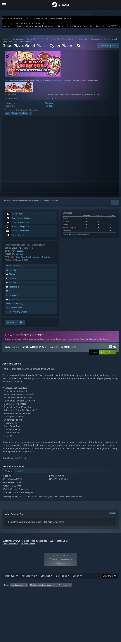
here (50, 524)
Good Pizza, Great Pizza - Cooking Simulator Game (68, 41)
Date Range (61, 582)
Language (45, 582)
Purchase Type (28, 582)
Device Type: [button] (50, 595)
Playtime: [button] (72, 591)
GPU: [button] (36, 595)
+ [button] (30, 115)
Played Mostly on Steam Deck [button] (94, 591)
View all (112, 515)
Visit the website (14, 267)
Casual (14, 115)
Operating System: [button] (10, 595)
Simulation (23, 115)
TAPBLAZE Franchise (36, 41)
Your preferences (28, 545)
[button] (107, 354)
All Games (6, 41)
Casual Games (19, 41)
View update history (14, 305)
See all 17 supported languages (76, 236)
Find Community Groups (16, 314)
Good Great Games (45, 259)
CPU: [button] (26, 595)
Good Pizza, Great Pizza (26, 259)
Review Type (9, 582)
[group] (60, 593)
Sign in (5, 203)
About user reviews (10, 545)
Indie (7, 115)
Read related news (14, 309)
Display (76, 582)
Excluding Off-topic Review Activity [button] (48, 591)
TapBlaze (49, 105)
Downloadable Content (100, 41)
